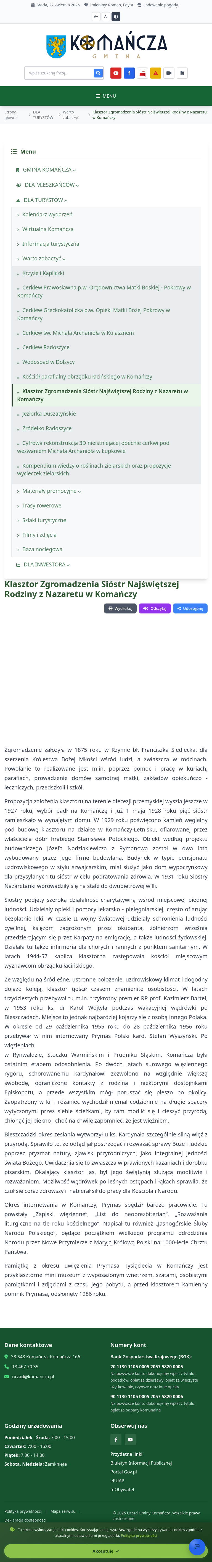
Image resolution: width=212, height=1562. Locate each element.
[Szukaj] (98, 73)
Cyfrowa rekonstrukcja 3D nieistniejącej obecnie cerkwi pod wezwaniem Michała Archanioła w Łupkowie (93, 447)
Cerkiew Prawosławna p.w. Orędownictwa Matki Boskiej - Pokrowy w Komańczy (104, 291)
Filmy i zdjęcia (37, 534)
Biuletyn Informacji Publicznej (141, 1463)
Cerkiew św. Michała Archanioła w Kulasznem (75, 332)
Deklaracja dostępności (25, 1520)
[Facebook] (129, 73)
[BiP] (142, 73)
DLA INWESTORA (43, 564)
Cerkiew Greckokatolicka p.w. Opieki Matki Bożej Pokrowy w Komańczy (93, 314)
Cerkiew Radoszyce (43, 347)
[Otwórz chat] (197, 1547)
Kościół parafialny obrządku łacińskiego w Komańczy (84, 376)
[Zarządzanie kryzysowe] (155, 73)
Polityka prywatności (23, 1511)
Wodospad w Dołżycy (46, 362)
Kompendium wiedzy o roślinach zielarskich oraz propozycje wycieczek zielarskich (94, 469)
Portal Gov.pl (123, 1472)
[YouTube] (115, 73)
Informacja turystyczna (48, 243)
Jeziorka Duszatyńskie (46, 413)
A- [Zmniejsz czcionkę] (106, 16)
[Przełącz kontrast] (116, 16)
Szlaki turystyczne (41, 520)
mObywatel (122, 1489)
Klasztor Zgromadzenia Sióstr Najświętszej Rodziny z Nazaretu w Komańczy (102, 395)
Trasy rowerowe (39, 505)
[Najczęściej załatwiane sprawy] (168, 73)
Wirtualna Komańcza (45, 229)
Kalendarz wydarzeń (45, 214)
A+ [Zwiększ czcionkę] (96, 16)
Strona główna (11, 114)
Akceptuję (105, 1551)
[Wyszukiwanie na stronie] (64, 73)
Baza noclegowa (39, 549)
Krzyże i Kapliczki (40, 273)
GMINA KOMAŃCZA (46, 169)
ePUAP (117, 1481)
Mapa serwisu (63, 1511)
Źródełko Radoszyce (44, 428)
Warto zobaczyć (71, 114)
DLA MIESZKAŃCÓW (47, 184)
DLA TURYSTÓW (43, 114)
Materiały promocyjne (49, 490)
